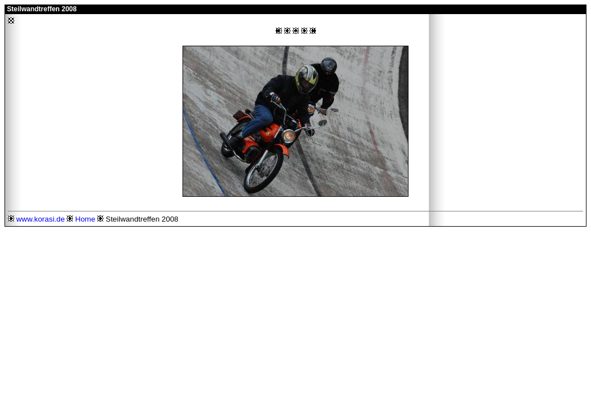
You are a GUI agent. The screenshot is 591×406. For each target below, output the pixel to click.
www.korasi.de (40, 219)
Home (85, 219)
